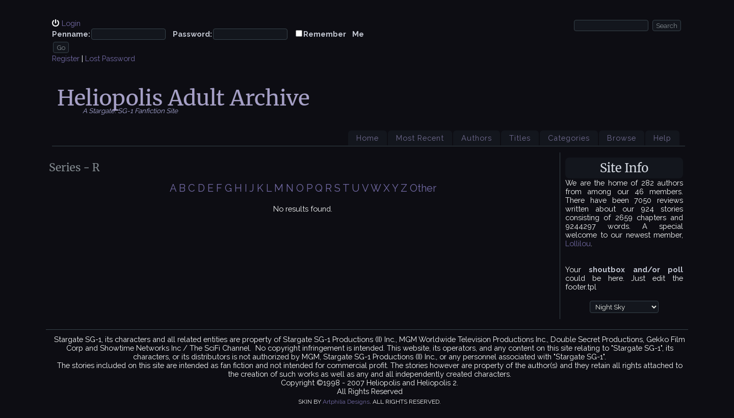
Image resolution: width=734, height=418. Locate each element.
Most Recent (420, 138)
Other (423, 188)
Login (71, 23)
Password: (192, 34)
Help (662, 138)
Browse (621, 138)
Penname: (71, 34)
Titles (520, 138)
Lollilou (578, 243)
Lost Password (110, 58)
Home (367, 138)
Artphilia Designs (346, 401)
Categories (569, 138)
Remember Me (333, 34)
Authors (476, 138)
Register (66, 58)
